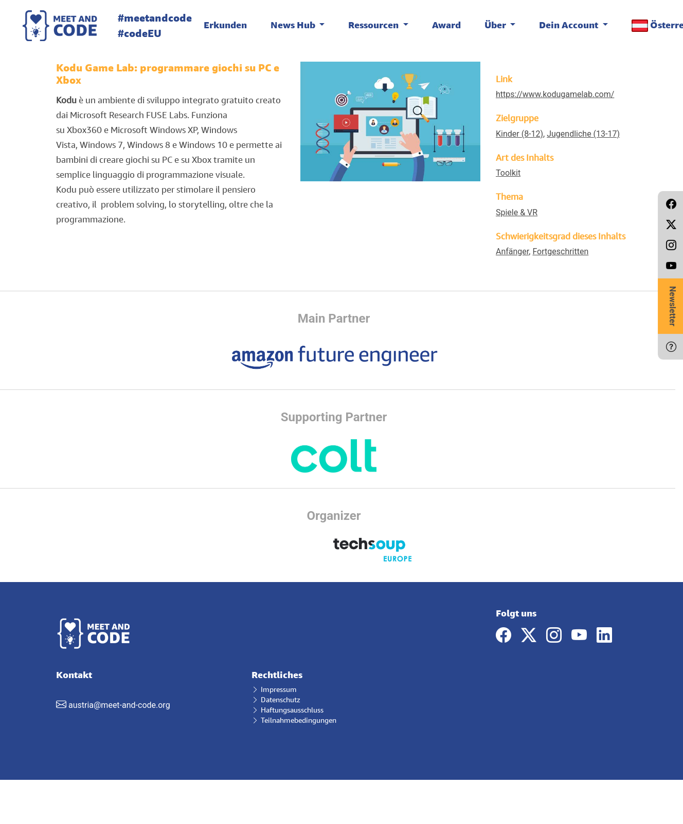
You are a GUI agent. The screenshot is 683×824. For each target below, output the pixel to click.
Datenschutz (275, 699)
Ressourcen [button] (374, 24)
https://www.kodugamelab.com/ (555, 94)
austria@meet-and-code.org (119, 705)
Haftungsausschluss (287, 709)
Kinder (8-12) (519, 134)
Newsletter (672, 306)
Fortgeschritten (560, 251)
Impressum (274, 689)
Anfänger (512, 251)
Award (446, 24)
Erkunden (225, 24)
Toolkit (508, 173)
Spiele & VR (516, 212)
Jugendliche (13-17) (583, 134)
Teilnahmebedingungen (293, 720)
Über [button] (496, 24)
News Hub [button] (294, 24)
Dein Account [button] (569, 24)
